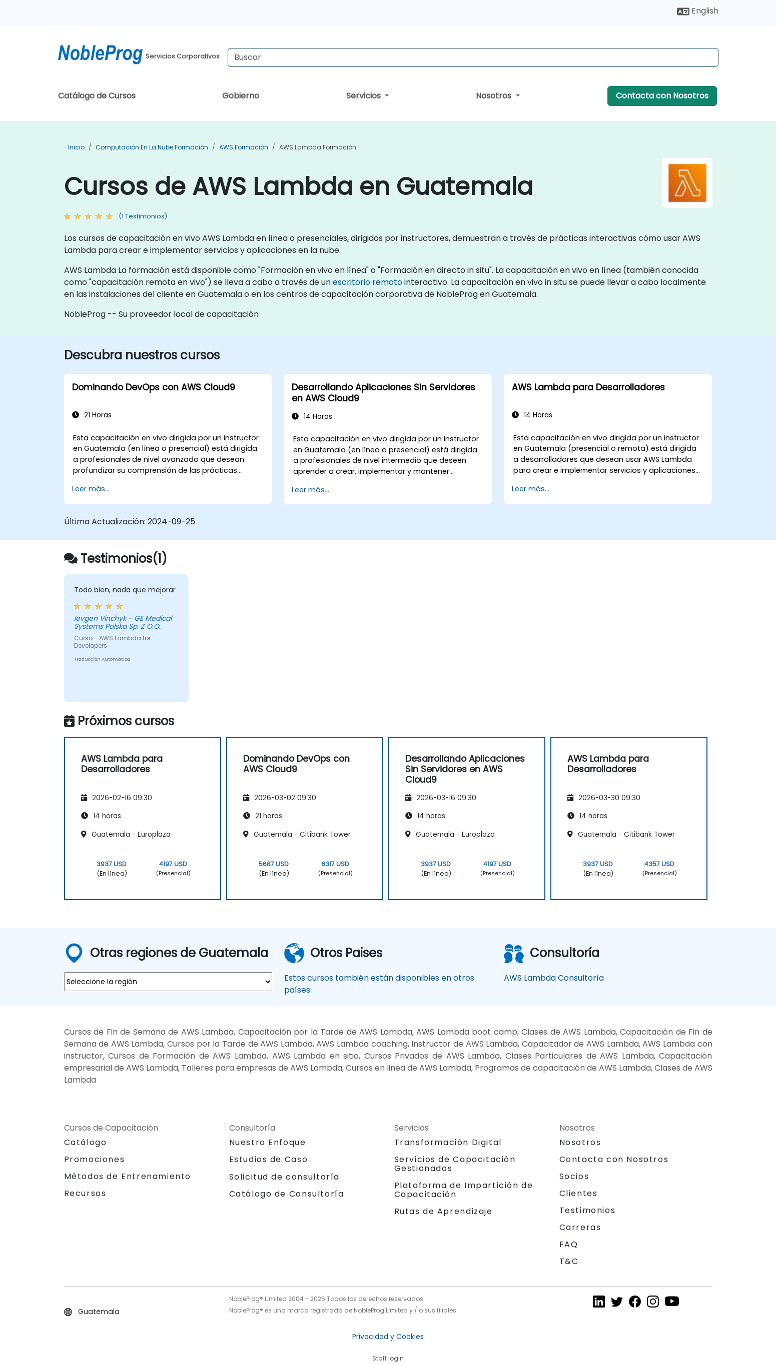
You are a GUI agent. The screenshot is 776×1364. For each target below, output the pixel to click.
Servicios (364, 95)
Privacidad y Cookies (388, 1337)
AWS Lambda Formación (317, 147)
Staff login (388, 1358)
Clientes (578, 1193)
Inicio (76, 147)
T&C (569, 1261)
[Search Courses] (473, 57)
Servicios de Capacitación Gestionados (455, 1164)
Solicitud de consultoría (284, 1177)
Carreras (580, 1227)
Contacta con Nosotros (662, 95)
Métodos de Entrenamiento (127, 1176)
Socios (574, 1176)
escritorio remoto (367, 282)
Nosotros (494, 95)
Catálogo (85, 1142)
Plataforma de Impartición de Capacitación (463, 1190)
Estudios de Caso (268, 1159)
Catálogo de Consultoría (286, 1194)
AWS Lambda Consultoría (554, 978)
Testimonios (587, 1210)
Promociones (94, 1159)
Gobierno (240, 95)
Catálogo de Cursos (97, 95)
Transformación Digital (448, 1142)
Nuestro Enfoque (267, 1142)
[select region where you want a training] (168, 981)
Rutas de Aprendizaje (443, 1211)
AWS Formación (243, 147)
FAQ (568, 1244)
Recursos (85, 1193)
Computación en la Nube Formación (152, 147)
